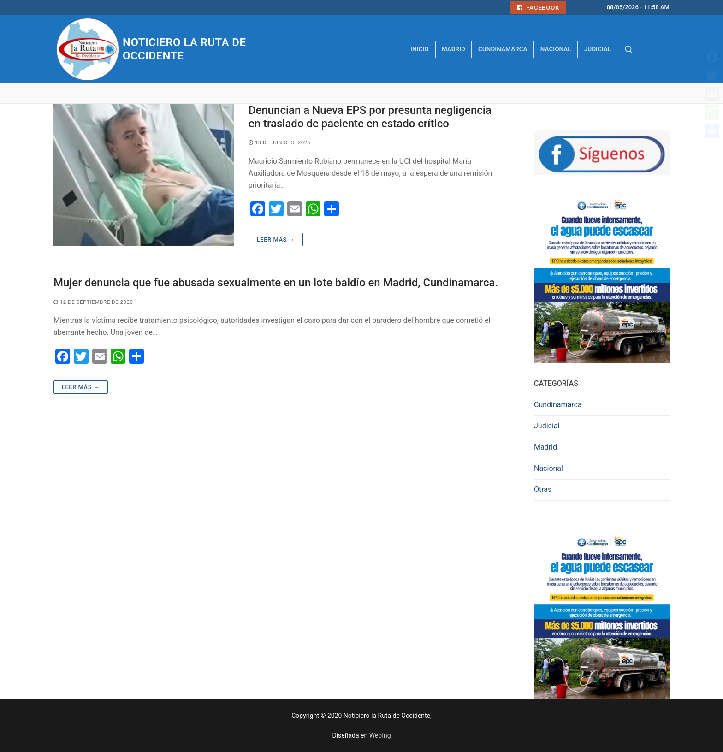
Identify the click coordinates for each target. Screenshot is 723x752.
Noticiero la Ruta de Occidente (184, 49)
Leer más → (276, 239)
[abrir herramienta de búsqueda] (629, 50)
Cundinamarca (558, 404)
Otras (542, 489)
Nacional (548, 468)
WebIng (380, 735)
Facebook (538, 7)
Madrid (545, 447)
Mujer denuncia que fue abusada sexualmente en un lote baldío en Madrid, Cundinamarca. (275, 282)
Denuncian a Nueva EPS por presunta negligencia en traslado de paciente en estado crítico (370, 117)
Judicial (546, 425)
